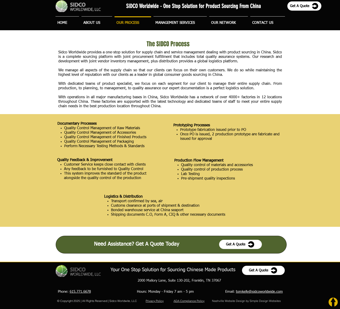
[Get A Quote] (304, 6)
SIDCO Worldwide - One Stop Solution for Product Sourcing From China (193, 6)
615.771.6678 (80, 291)
